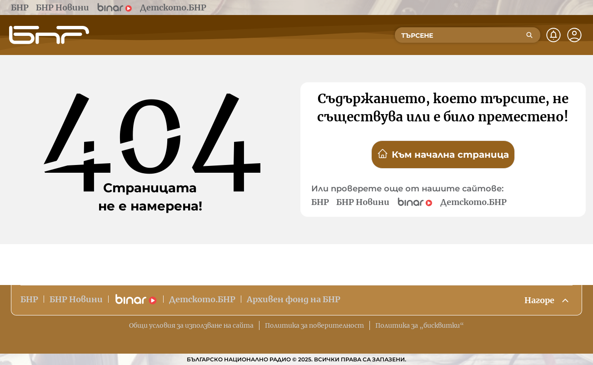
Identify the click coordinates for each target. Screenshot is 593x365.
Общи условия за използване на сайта (191, 325)
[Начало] (49, 35)
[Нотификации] (553, 35)
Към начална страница (443, 154)
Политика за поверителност (314, 325)
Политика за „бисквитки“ (419, 325)
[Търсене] (529, 35)
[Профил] (574, 35)
